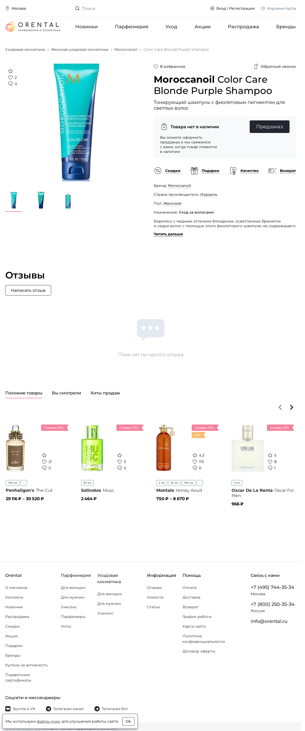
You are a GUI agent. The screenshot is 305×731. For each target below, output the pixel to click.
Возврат (190, 607)
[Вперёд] (291, 407)
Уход (171, 27)
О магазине (16, 587)
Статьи (153, 607)
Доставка (191, 597)
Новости (155, 597)
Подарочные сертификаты (18, 677)
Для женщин (73, 587)
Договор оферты (199, 651)
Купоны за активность (26, 665)
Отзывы (154, 587)
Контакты (14, 597)
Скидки (12, 626)
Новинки (86, 27)
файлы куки (48, 721)
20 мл (174, 482)
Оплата (189, 587)
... (24, 482)
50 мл (87, 482)
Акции (203, 27)
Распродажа (243, 27)
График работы (197, 616)
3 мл (237, 482)
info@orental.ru (269, 621)
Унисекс (69, 607)
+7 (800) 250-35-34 (273, 604)
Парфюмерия (131, 27)
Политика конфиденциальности (204, 639)
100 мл (12, 482)
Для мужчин (72, 597)
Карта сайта (194, 626)
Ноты (66, 626)
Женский (172, 203)
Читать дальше (168, 234)
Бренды (286, 27)
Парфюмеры (73, 616)
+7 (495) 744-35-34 (272, 587)
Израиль (208, 194)
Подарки (14, 645)
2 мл (162, 482)
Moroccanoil (179, 185)
